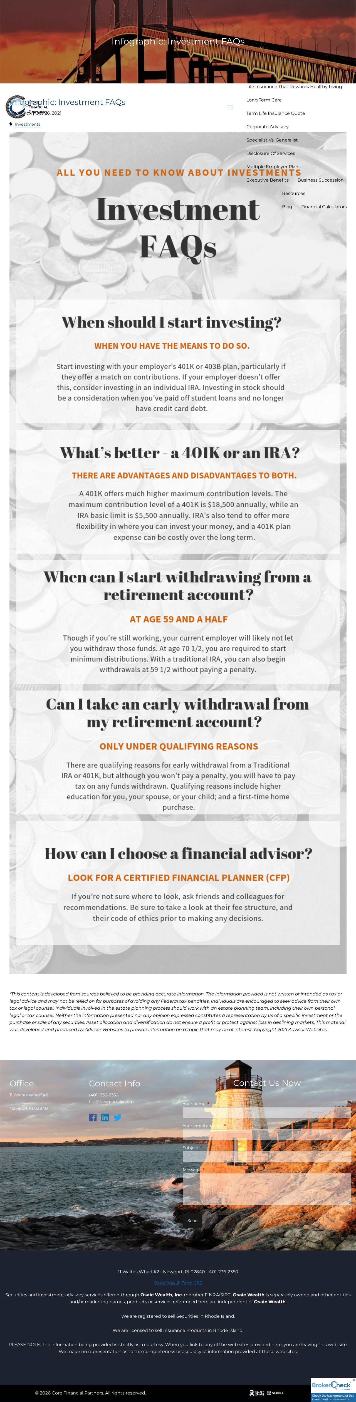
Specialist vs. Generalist (272, 140)
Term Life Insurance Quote (275, 113)
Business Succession (321, 180)
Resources (293, 193)
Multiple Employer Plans (273, 166)
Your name (216, 1103)
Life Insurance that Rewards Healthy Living (294, 86)
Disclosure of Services (270, 153)
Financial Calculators (324, 206)
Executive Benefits (267, 180)
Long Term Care (264, 100)
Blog (287, 206)
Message (213, 1169)
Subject (212, 1147)
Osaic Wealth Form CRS (178, 1283)
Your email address (224, 1125)
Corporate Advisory (267, 126)
